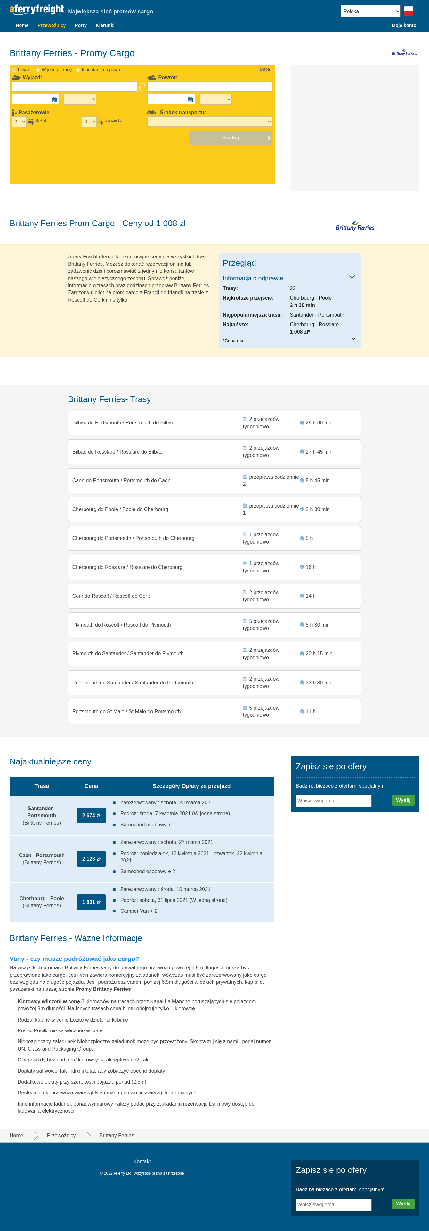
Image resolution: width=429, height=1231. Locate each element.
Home (22, 25)
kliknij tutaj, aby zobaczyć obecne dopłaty (118, 1071)
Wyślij (403, 800)
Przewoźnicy (52, 25)
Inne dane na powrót (102, 58)
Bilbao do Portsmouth (98, 411)
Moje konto (404, 25)
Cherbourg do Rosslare (100, 561)
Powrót (25, 58)
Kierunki (105, 25)
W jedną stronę (57, 58)
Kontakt (142, 1161)
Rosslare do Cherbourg (155, 561)
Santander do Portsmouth (164, 681)
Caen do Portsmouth (97, 471)
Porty (81, 25)
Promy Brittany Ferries (103, 989)
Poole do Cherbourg (145, 501)
